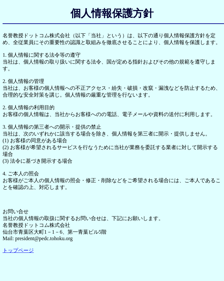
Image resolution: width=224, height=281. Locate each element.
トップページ (18, 250)
